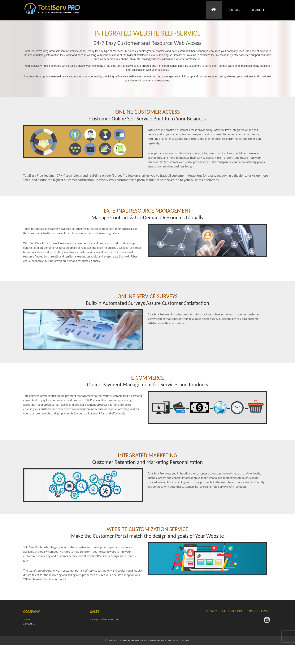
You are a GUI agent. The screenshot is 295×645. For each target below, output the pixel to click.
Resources (258, 10)
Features (234, 10)
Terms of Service (258, 611)
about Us (28, 619)
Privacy (211, 611)
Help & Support (231, 611)
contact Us (29, 624)
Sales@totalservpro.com (104, 619)
